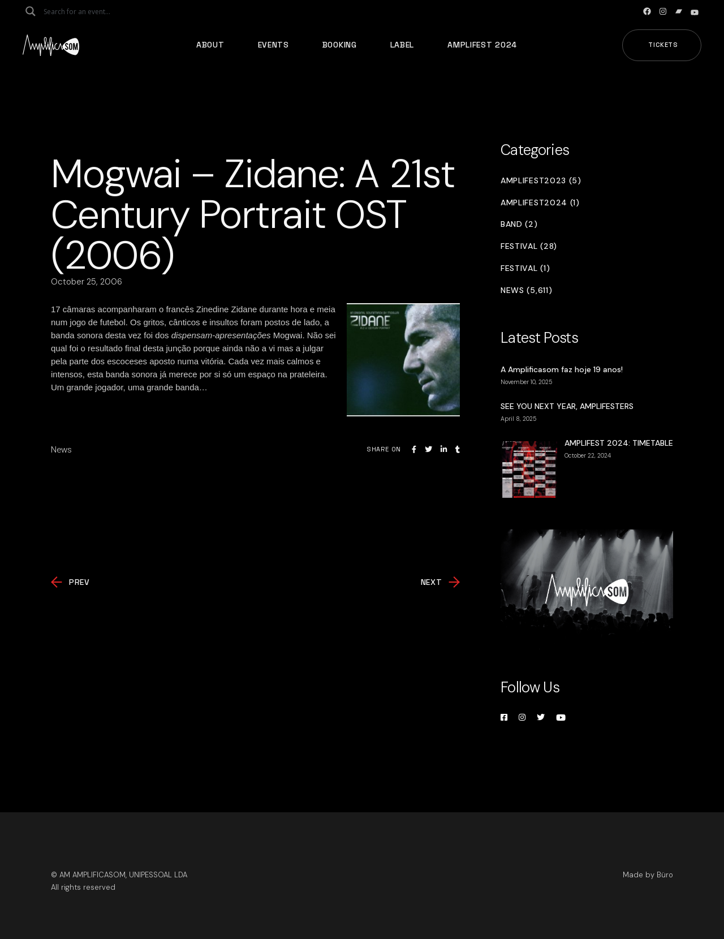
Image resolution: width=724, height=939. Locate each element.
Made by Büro (648, 875)
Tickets (663, 45)
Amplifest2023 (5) (541, 181)
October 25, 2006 (86, 281)
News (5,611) (526, 290)
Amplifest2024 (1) (540, 203)
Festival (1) (525, 268)
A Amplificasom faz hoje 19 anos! (562, 369)
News (61, 449)
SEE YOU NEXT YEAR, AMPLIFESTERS (567, 406)
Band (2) (519, 224)
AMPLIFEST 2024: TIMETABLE (618, 443)
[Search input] (88, 11)
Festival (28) (529, 246)
